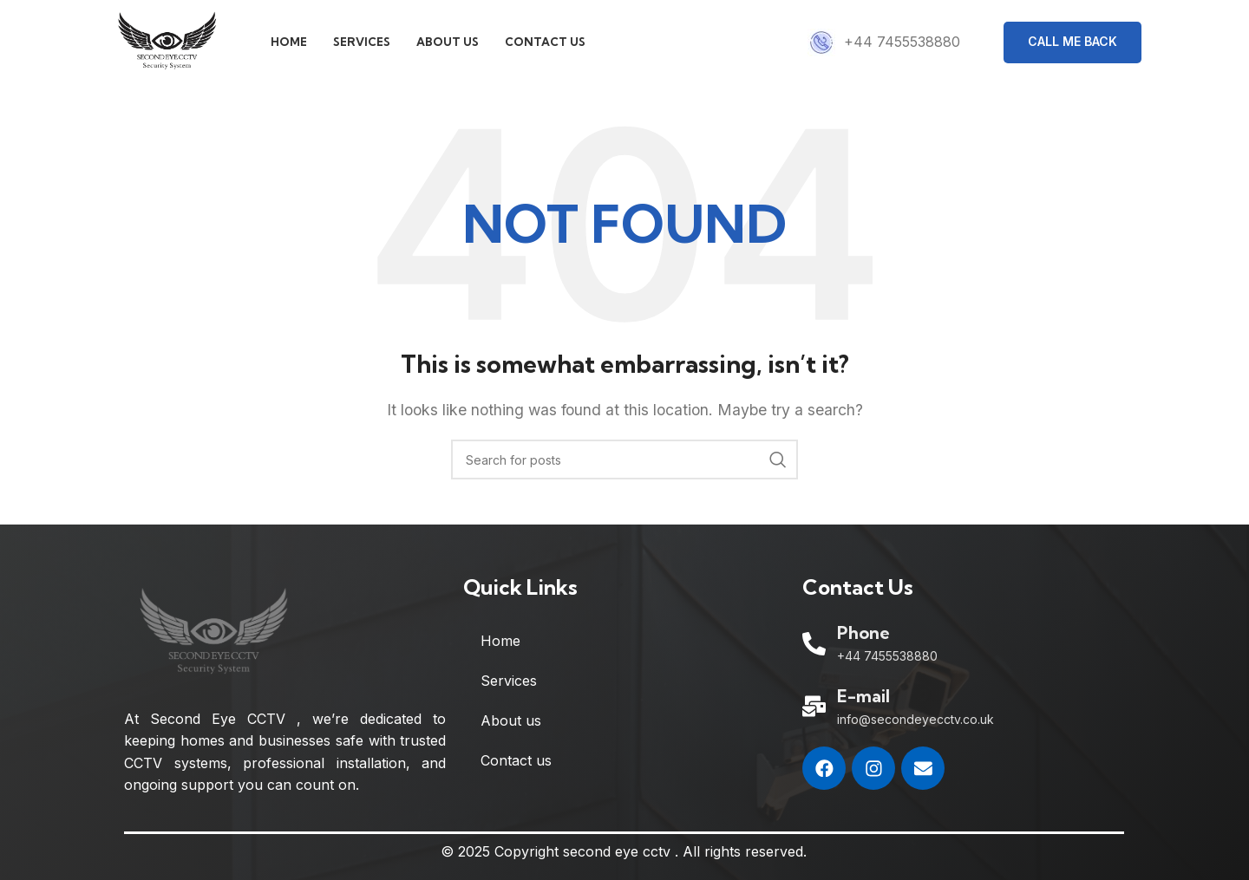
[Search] (624, 461)
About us (511, 723)
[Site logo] (169, 41)
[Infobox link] (884, 43)
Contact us (516, 763)
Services (509, 683)
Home (500, 643)
